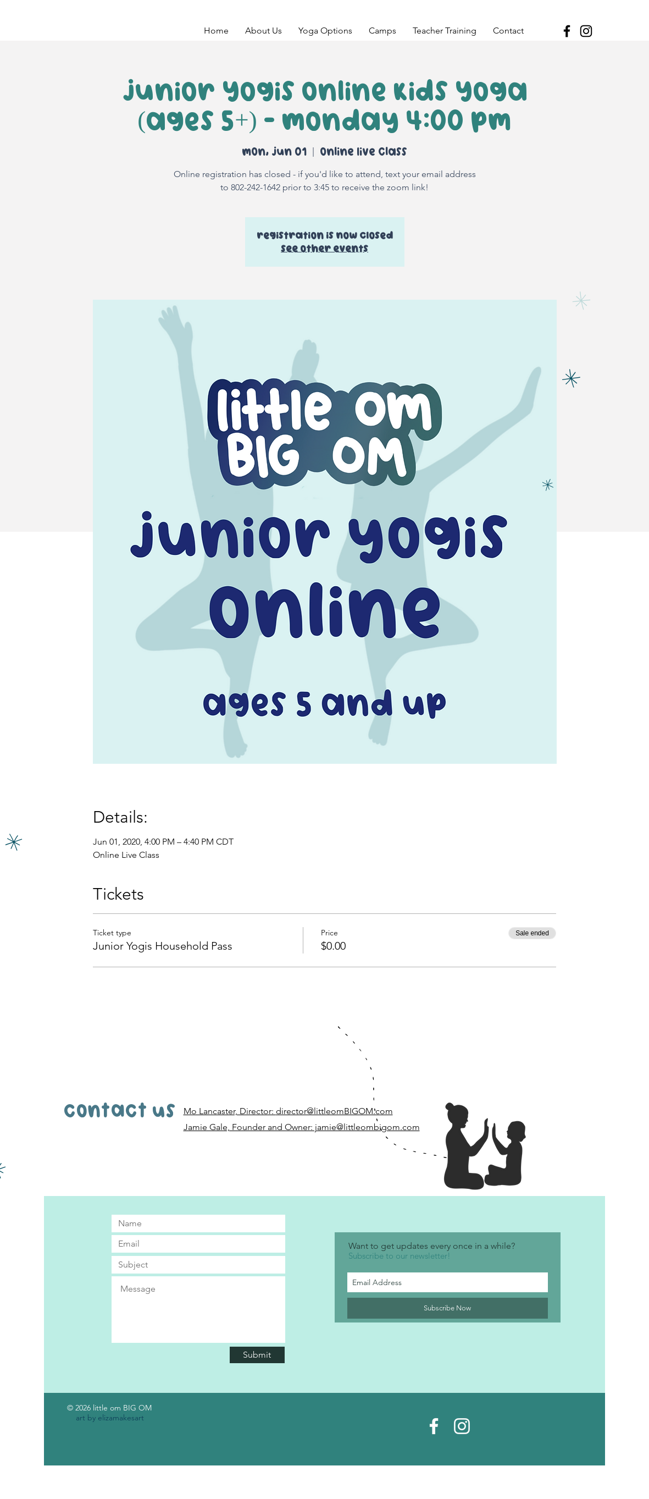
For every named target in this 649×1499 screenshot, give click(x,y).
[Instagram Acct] (462, 1426)
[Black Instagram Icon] (586, 31)
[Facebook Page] (434, 1426)
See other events (324, 248)
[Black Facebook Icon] (567, 31)
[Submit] (257, 1355)
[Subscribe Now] (447, 1308)
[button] (263, 31)
